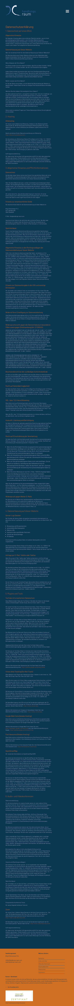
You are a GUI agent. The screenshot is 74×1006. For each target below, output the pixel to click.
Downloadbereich (43, 967)
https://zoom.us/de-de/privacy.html (15, 917)
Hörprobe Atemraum (44, 964)
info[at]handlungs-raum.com (14, 960)
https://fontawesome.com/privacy (27, 746)
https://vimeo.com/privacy (30, 706)
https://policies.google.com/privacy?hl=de (33, 667)
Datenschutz (42, 969)
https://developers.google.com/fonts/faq (17, 728)
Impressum (41, 972)
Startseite (41, 958)
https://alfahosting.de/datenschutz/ (15, 135)
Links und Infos (42, 961)
